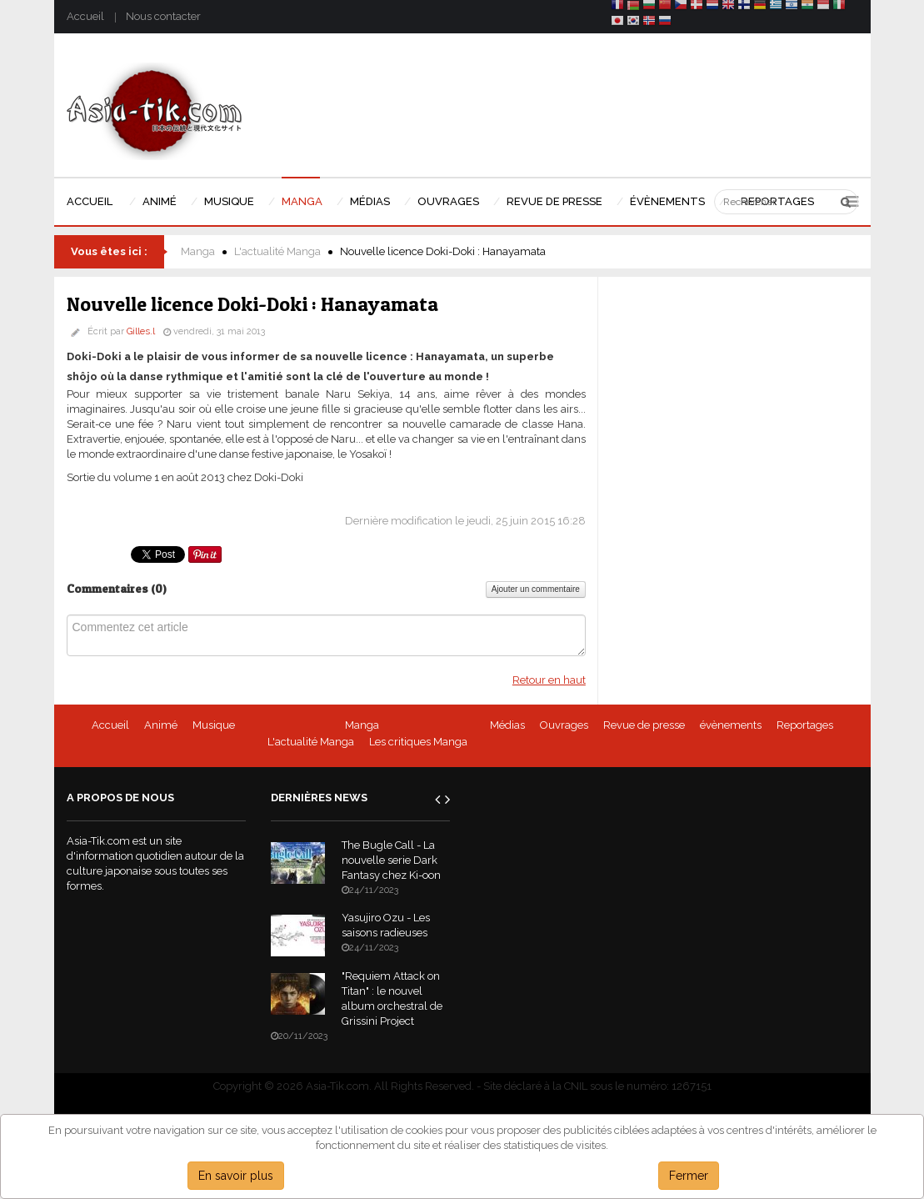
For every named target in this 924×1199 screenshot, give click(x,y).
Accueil (85, 16)
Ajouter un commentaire (536, 589)
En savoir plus (235, 1175)
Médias (507, 725)
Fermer (688, 1175)
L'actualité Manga (277, 251)
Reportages (805, 725)
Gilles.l (141, 331)
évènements (731, 725)
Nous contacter (163, 16)
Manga (198, 251)
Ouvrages (564, 725)
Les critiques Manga (418, 741)
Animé (160, 725)
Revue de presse (644, 725)
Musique (213, 725)
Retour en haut (549, 680)
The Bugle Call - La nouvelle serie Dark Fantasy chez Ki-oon (391, 860)
